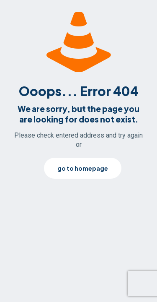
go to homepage (82, 168)
